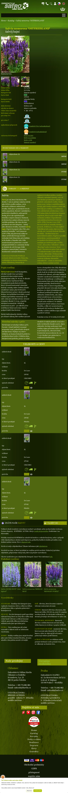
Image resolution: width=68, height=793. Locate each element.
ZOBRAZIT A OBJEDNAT (18, 189)
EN (63, 3)
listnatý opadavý (30, 142)
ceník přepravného (41, 531)
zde (51, 557)
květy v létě (28, 140)
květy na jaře (28, 136)
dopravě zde (26, 542)
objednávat (43, 546)
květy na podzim (30, 138)
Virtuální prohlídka (45, 662)
